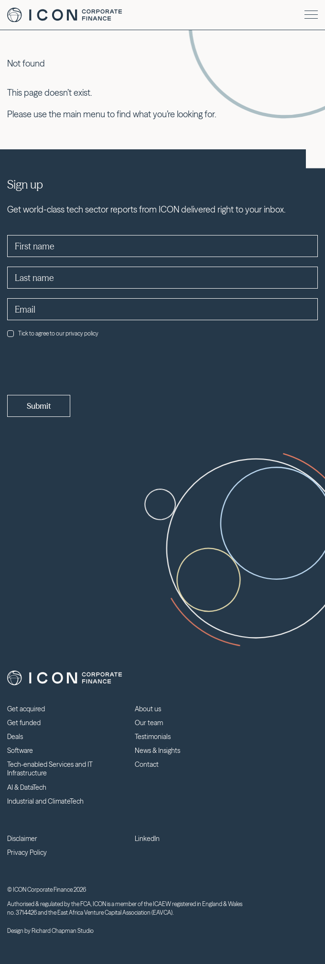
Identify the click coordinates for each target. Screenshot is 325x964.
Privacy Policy (27, 852)
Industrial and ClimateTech (45, 801)
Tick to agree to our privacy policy (52, 333)
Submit (39, 406)
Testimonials (153, 736)
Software (20, 750)
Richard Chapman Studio (63, 930)
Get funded (24, 722)
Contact (147, 764)
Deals (15, 736)
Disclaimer (22, 838)
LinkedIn (147, 838)
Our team (149, 722)
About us (148, 709)
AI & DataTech (26, 787)
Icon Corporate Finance (64, 15)
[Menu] (311, 14)
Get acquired (26, 709)
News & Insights (157, 750)
